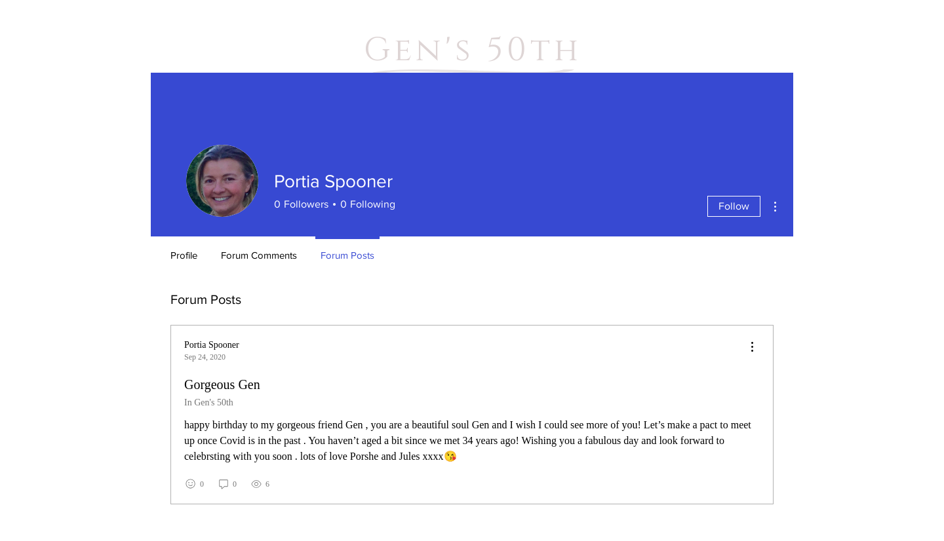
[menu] (752, 347)
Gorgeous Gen (222, 384)
